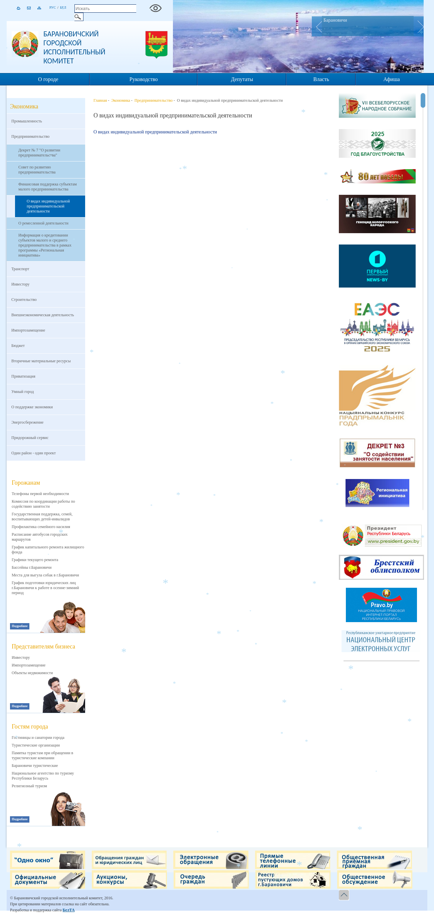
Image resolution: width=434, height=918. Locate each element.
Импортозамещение (28, 330)
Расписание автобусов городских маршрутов (40, 537)
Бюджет (18, 345)
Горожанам (26, 482)
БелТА (68, 910)
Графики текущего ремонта (35, 559)
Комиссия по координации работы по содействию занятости (43, 504)
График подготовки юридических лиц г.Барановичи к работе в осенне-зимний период (45, 587)
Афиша (391, 79)
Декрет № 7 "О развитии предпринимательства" (39, 152)
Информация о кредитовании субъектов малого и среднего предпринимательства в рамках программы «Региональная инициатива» (44, 245)
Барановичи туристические (35, 765)
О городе (48, 79)
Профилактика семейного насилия (41, 526)
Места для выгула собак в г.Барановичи (45, 575)
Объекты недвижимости (32, 672)
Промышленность (26, 121)
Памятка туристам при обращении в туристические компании (42, 755)
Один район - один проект (33, 453)
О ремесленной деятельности (43, 223)
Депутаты (242, 79)
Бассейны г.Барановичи (31, 567)
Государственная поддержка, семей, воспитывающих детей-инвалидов (42, 516)
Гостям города (30, 726)
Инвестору (20, 284)
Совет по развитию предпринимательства (36, 169)
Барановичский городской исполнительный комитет (74, 47)
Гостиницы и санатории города (38, 737)
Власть (321, 79)
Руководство (144, 79)
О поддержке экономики (32, 407)
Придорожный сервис (29, 437)
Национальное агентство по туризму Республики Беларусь (43, 776)
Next (419, 26)
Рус (52, 7)
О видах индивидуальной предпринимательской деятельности (48, 206)
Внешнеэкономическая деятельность (42, 315)
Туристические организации (36, 745)
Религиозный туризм (29, 786)
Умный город (22, 391)
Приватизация (23, 376)
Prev (317, 26)
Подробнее (20, 626)
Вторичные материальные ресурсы (41, 361)
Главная (100, 100)
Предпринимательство (30, 136)
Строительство (24, 299)
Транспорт (20, 269)
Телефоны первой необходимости (40, 493)
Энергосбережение (27, 422)
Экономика (120, 100)
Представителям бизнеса (43, 646)
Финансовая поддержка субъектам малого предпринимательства (47, 186)
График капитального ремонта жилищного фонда (48, 549)
